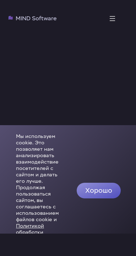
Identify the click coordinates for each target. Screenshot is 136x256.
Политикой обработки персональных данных (35, 242)
